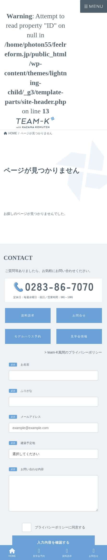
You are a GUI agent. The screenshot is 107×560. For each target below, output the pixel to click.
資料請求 (67, 552)
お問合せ (93, 552)
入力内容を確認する (53, 542)
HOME (12, 552)
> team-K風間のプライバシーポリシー (73, 352)
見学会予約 (39, 552)
